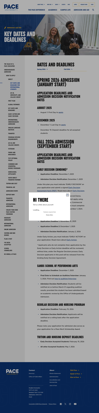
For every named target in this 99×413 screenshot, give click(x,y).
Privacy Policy (49, 215)
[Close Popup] (67, 195)
